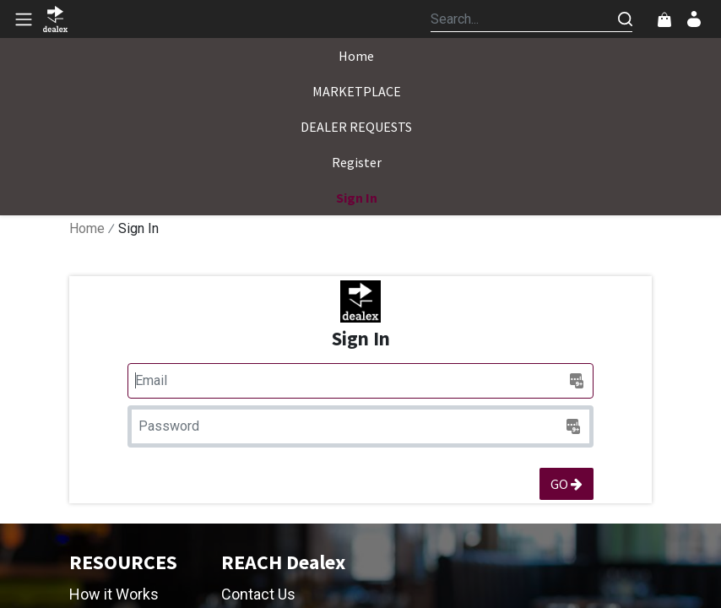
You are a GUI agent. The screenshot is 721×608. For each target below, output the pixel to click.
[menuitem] (356, 55)
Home (87, 228)
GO (566, 483)
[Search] (624, 18)
